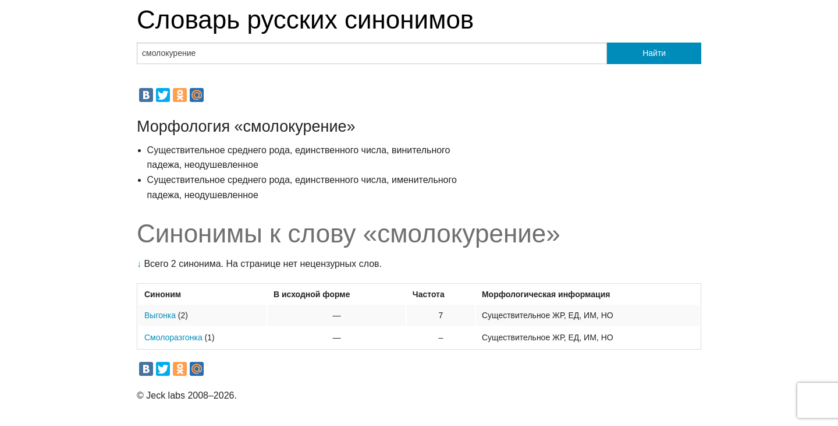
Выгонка (160, 315)
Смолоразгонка (173, 337)
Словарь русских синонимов (305, 19)
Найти (654, 53)
